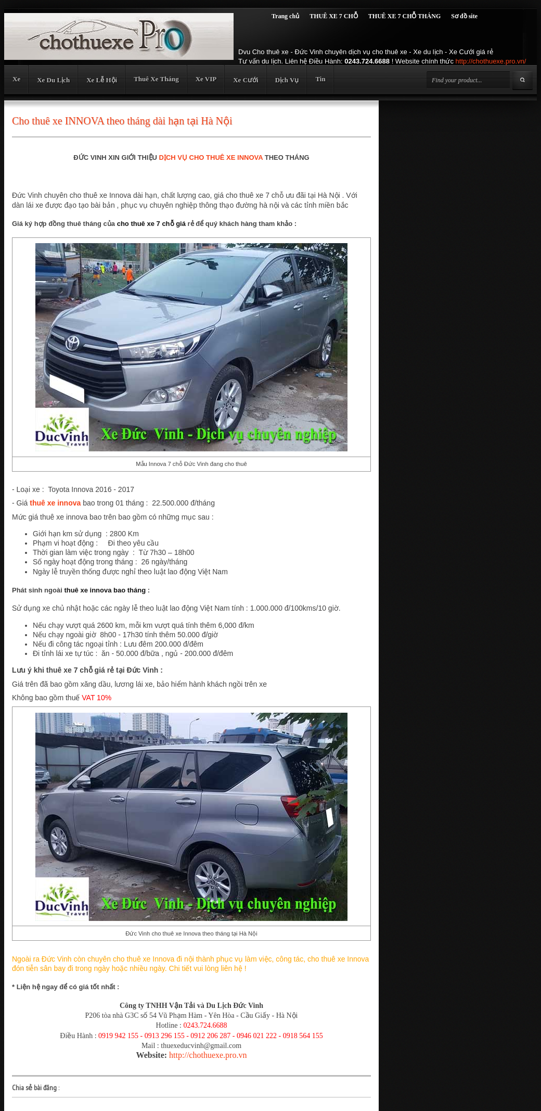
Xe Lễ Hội (101, 80)
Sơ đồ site (464, 16)
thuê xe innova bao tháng (105, 590)
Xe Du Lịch (53, 80)
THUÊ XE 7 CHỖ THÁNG (404, 16)
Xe (16, 79)
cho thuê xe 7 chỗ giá (151, 224)
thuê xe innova (55, 503)
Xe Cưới (245, 80)
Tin (320, 79)
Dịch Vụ (287, 80)
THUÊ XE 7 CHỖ (334, 16)
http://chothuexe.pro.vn (208, 1055)
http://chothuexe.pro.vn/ (491, 61)
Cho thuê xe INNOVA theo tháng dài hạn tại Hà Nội (122, 121)
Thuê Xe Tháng (156, 79)
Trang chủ (285, 16)
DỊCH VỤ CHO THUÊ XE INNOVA (211, 157)
